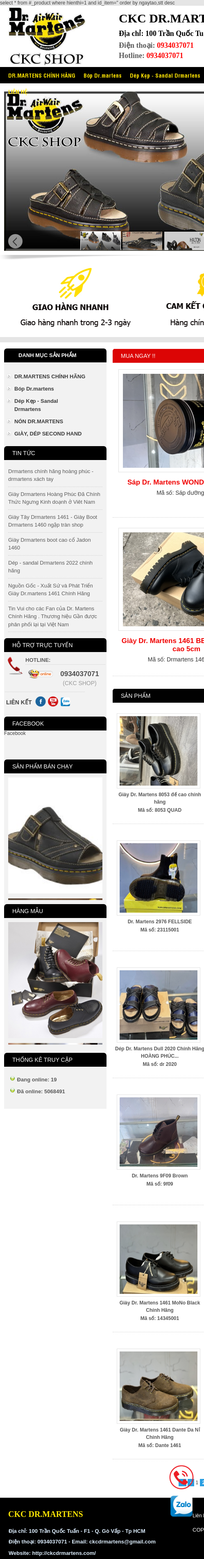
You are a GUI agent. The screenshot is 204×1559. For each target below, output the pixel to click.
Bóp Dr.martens (103, 75)
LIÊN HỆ (17, 91)
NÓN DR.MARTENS (38, 421)
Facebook (15, 733)
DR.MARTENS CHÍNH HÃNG (41, 75)
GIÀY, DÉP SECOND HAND (48, 434)
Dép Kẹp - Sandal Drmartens (36, 405)
